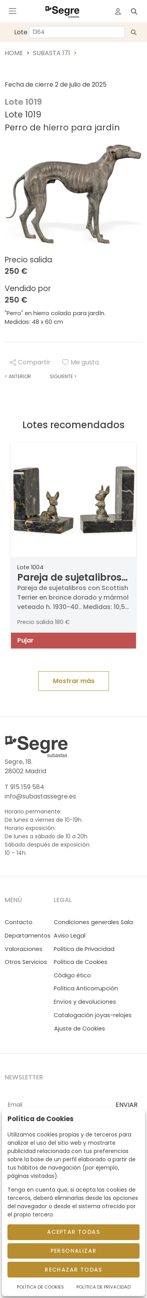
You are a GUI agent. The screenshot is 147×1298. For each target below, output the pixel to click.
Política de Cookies (40, 1287)
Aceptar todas (73, 1232)
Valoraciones (23, 949)
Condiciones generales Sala (93, 922)
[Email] (57, 1105)
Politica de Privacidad (84, 949)
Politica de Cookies (80, 962)
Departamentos (28, 936)
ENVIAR (127, 1104)
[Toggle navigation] (12, 11)
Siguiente (63, 376)
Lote (20, 32)
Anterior (18, 376)
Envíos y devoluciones (85, 1002)
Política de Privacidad (103, 1287)
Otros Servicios (26, 962)
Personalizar (74, 1251)
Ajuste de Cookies (79, 1028)
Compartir (30, 362)
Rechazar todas (73, 1270)
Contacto (19, 922)
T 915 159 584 (24, 786)
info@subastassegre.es (40, 796)
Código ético (72, 975)
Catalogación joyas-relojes (93, 1015)
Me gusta (80, 362)
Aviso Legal (69, 936)
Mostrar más (73, 680)
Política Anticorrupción (86, 988)
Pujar (25, 640)
